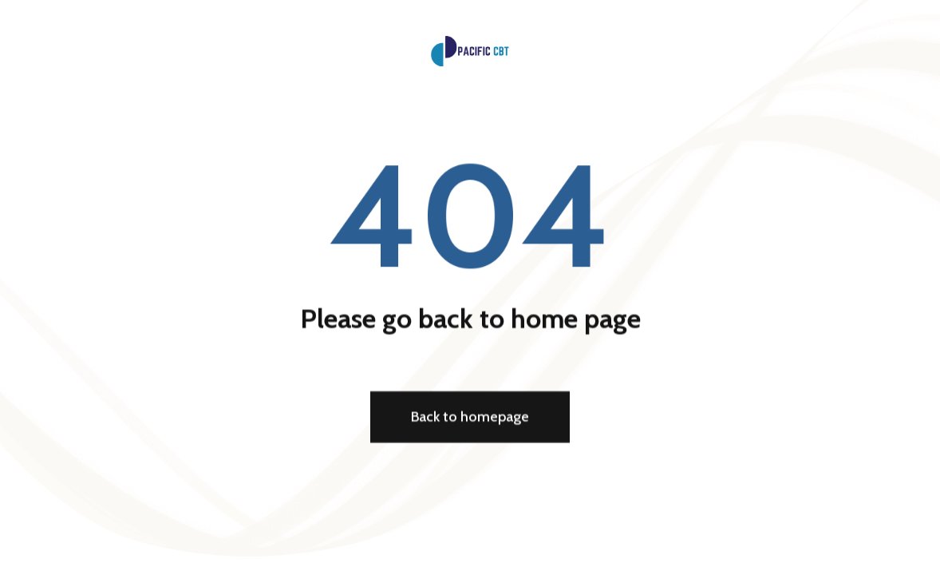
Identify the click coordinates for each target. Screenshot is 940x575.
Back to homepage (470, 418)
